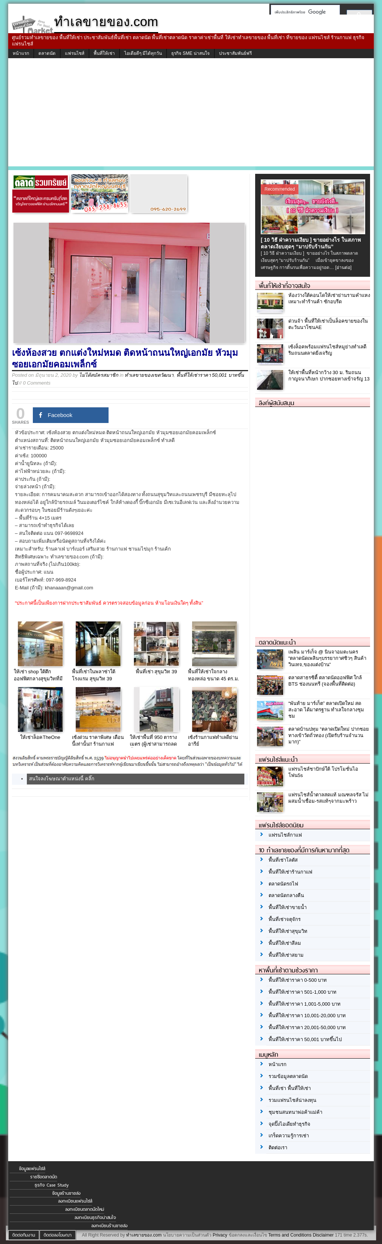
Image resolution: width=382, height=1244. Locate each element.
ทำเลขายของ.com (144, 1235)
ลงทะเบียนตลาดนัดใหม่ (84, 1209)
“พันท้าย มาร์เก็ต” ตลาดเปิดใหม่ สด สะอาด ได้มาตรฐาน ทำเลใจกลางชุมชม (326, 710)
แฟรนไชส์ (74, 53)
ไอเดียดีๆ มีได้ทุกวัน (143, 53)
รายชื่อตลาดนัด (43, 1177)
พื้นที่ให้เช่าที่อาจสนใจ (284, 286)
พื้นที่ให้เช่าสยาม (286, 955)
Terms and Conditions (289, 1235)
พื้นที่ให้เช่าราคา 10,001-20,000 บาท (307, 1015)
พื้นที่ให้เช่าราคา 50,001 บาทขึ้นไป (305, 1039)
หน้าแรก (21, 53)
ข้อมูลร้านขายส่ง (66, 1193)
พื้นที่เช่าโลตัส (283, 860)
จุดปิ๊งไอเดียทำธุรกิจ (289, 1124)
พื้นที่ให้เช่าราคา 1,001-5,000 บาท (305, 1004)
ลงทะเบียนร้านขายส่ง (109, 1225)
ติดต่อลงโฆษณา (58, 1235)
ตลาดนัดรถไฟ (283, 884)
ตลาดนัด (47, 53)
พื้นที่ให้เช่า (104, 53)
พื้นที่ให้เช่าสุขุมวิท (288, 931)
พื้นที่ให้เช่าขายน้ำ (288, 907)
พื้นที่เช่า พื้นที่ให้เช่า (290, 1088)
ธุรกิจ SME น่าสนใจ (190, 53)
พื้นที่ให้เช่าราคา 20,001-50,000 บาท (307, 1027)
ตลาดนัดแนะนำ (277, 642)
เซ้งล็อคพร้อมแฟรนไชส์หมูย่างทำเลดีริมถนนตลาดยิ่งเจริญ (327, 350)
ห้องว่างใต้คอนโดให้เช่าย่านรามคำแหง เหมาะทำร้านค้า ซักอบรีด (329, 298)
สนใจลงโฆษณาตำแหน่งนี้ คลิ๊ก (61, 778)
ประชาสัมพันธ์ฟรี (235, 53)
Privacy (220, 1235)
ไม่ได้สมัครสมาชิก (98, 375)
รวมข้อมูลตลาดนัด (288, 1076)
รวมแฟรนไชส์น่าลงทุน (292, 1100)
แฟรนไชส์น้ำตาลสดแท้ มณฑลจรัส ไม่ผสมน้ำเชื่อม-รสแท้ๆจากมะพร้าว (328, 798)
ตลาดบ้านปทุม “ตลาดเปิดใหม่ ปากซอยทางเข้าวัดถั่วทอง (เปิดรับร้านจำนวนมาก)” (328, 735)
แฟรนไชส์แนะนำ (278, 759)
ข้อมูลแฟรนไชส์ (32, 1168)
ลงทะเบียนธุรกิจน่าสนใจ (95, 1217)
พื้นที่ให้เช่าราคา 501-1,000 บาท (302, 992)
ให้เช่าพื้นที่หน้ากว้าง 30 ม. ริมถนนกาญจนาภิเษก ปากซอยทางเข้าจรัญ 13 (329, 376)
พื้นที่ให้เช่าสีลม (285, 943)
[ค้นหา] (303, 12)
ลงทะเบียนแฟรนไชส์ (75, 1201)
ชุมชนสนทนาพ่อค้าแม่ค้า (295, 1112)
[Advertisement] (191, 114)
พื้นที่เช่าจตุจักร (285, 919)
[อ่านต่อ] (343, 267)
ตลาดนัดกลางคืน (286, 895)
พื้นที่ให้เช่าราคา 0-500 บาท (298, 980)
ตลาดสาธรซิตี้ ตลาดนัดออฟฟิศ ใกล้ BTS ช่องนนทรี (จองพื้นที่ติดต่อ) (325, 681)
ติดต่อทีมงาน (23, 1235)
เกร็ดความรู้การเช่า (289, 1135)
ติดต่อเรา (278, 1147)
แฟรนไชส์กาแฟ (285, 835)
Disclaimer (323, 1235)
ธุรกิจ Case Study (52, 1185)
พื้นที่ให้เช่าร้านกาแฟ (290, 872)
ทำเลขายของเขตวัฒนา (149, 375)
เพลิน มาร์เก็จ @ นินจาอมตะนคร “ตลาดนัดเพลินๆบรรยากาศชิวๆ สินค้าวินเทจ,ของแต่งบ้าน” (327, 658)
